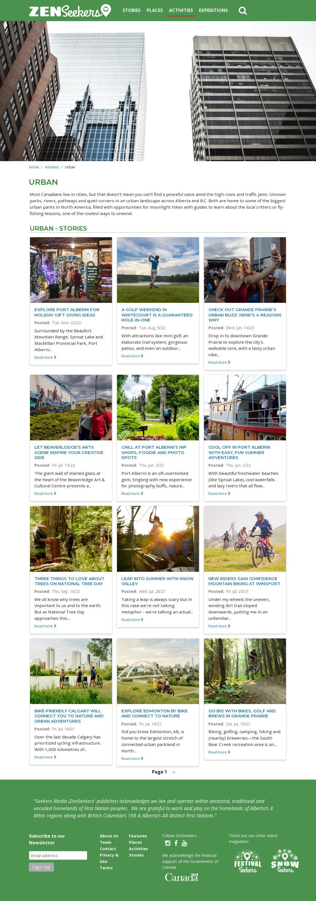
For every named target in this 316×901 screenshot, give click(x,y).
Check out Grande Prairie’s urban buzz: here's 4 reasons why (245, 314)
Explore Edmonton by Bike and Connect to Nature (154, 713)
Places (155, 10)
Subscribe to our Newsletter (47, 839)
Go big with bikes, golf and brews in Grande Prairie (242, 713)
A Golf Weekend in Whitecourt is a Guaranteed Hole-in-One (157, 314)
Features (138, 835)
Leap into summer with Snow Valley (157, 581)
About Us (109, 835)
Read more (43, 357)
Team (105, 842)
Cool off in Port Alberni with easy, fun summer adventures (239, 452)
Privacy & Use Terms (109, 861)
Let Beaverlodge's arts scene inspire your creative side (68, 452)
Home (34, 166)
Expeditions (213, 10)
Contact (108, 848)
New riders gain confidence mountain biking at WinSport (244, 581)
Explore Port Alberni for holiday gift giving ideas (66, 312)
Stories (132, 10)
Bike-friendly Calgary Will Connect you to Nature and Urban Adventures (69, 715)
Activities (181, 10)
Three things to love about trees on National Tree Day (69, 581)
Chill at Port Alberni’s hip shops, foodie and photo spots (153, 452)
